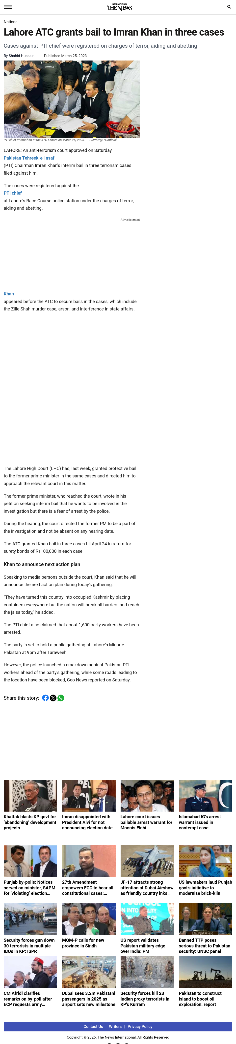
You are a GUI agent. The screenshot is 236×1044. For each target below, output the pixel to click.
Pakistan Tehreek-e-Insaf (29, 158)
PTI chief (13, 193)
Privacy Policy (140, 1026)
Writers (115, 1026)
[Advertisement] (72, 253)
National (11, 22)
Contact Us (93, 1026)
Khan (9, 293)
